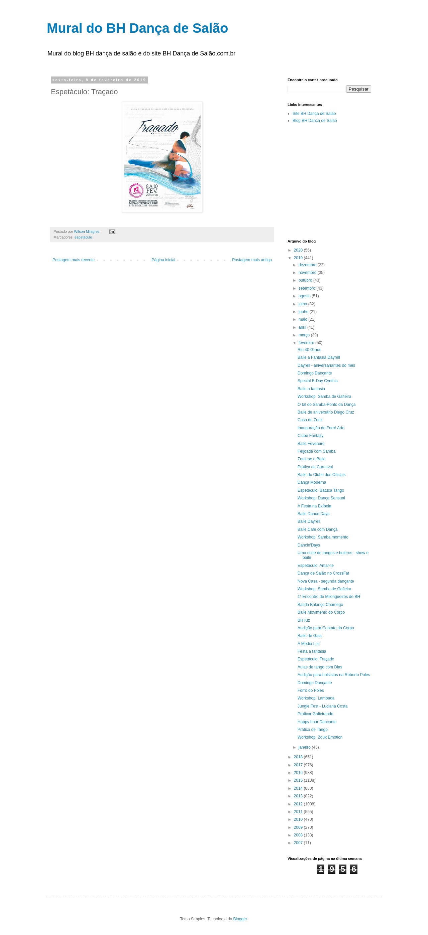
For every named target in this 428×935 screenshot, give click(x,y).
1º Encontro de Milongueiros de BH (329, 596)
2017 (299, 765)
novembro (308, 272)
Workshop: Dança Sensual (321, 498)
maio (303, 319)
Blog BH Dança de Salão (315, 120)
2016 (299, 772)
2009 (299, 827)
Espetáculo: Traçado (316, 659)
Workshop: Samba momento (323, 537)
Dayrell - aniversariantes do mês (326, 365)
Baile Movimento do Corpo (321, 612)
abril (303, 327)
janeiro (305, 747)
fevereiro (307, 342)
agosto (305, 296)
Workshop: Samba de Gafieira (324, 396)
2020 (299, 250)
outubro (306, 280)
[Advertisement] (358, 180)
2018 (299, 757)
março (305, 335)
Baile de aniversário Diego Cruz (326, 412)
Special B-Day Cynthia (318, 380)
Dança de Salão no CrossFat (323, 573)
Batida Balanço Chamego (320, 604)
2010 (299, 819)
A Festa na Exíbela (314, 506)
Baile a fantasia (311, 388)
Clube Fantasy (310, 435)
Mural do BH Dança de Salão (137, 28)
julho (303, 304)
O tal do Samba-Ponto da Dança (326, 404)
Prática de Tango (313, 729)
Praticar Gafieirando (315, 714)
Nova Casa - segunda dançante (326, 581)
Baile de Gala (310, 635)
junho (304, 311)
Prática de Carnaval (315, 467)
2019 (299, 258)
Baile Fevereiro (311, 443)
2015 (299, 780)
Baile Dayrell (309, 521)
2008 (299, 835)
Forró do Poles (311, 690)
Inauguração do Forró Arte (321, 428)
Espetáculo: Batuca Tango (321, 490)
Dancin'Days (309, 545)
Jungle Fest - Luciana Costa (322, 706)
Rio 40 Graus (309, 349)
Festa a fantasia (312, 651)
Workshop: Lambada (316, 698)
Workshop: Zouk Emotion (320, 737)
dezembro (308, 265)
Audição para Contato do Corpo (326, 628)
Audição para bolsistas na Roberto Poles (334, 674)
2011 (299, 811)
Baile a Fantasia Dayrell (319, 357)
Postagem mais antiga (252, 260)
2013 (299, 796)
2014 (299, 788)
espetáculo (83, 237)
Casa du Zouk (310, 420)
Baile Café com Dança (317, 529)
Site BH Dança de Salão (314, 113)
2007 (299, 842)
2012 (299, 804)
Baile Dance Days (313, 513)
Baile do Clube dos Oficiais (321, 474)
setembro (307, 288)
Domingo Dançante (315, 373)
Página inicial (163, 260)
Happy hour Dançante (317, 722)
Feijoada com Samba (316, 451)
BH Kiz (304, 620)
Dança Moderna (312, 482)
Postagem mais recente (73, 260)
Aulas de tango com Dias (320, 667)
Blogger (240, 919)
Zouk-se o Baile (311, 459)
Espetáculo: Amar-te (316, 565)
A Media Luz (309, 643)
